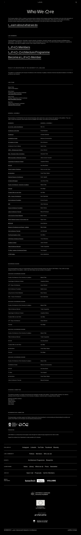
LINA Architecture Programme (29, 52)
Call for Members (49, 473)
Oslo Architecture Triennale (14, 231)
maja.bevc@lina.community (14, 104)
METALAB (10, 223)
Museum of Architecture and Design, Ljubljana (18, 227)
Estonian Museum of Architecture (15, 177)
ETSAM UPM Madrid (13, 180)
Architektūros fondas (12, 138)
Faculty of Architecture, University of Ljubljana (18, 184)
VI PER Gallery (11, 254)
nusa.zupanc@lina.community (15, 94)
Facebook (48, 447)
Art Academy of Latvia (13, 142)
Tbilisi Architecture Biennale (14, 246)
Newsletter (53, 466)
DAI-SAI (10, 165)
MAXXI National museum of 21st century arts (18, 219)
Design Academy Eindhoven (14, 169)
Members (39, 454)
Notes (26, 466)
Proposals (38, 473)
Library (31, 466)
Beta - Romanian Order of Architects (16, 153)
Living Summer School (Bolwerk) (15, 215)
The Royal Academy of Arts (14, 234)
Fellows (31, 454)
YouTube (41, 447)
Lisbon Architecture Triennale (14, 211)
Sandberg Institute (12, 242)
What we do (39, 466)
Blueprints (49, 460)
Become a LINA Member (24, 57)
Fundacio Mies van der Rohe (14, 192)
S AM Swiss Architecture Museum (15, 238)
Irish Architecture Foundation (14, 200)
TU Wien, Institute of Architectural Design (17, 250)
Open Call (29, 473)
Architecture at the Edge (13, 130)
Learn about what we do (23, 25)
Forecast (10, 188)
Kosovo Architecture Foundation (15, 207)
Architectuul (10, 134)
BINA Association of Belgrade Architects (17, 157)
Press (47, 466)
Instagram (25, 447)
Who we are (48, 454)
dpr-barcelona (11, 173)
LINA (40, 2)
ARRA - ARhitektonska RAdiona (15, 150)
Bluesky (56, 447)
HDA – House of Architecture (14, 196)
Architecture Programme (36, 460)
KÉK (9, 204)
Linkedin (33, 447)
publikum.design (72, 530)
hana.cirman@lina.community (14, 99)
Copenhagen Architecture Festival (15, 161)
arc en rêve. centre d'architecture (15, 126)
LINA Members (19, 47)
